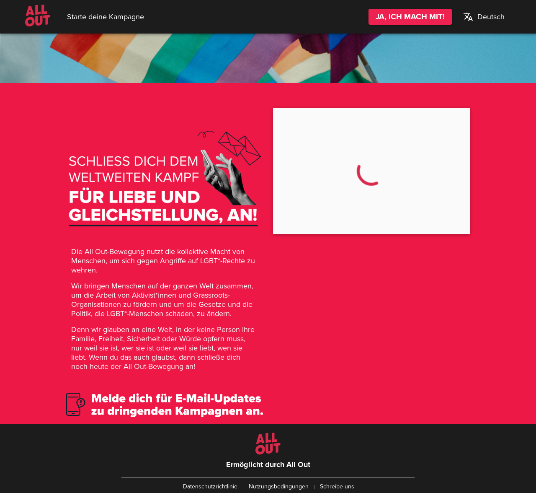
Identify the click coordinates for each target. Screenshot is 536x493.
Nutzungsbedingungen (279, 486)
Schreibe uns (337, 486)
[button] (484, 16)
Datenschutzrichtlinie (210, 486)
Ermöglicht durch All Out (268, 464)
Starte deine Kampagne (105, 16)
